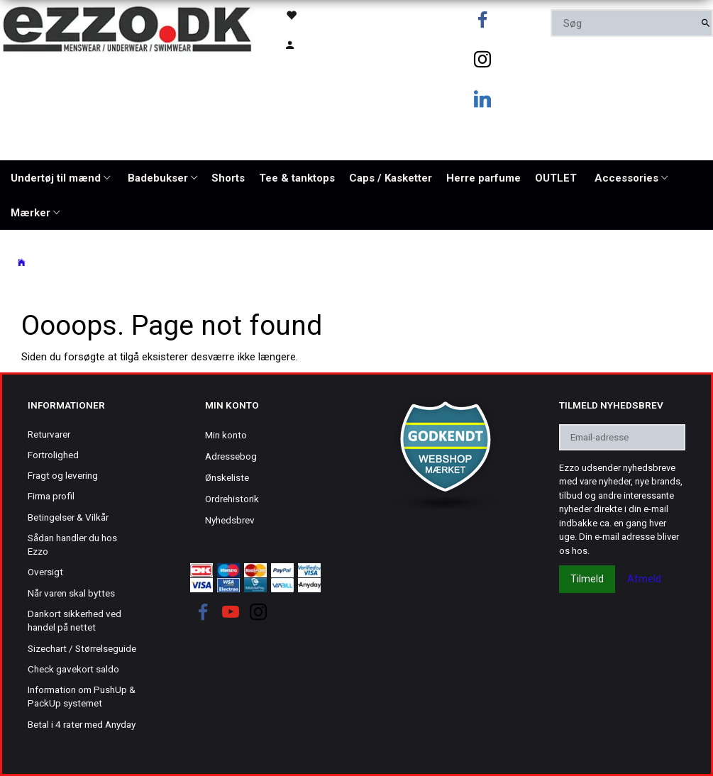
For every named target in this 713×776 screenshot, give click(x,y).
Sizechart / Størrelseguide (82, 648)
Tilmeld (587, 578)
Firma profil (51, 495)
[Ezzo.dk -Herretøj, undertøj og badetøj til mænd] (127, 28)
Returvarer (49, 434)
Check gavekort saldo (73, 669)
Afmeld (644, 578)
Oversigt (45, 571)
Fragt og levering (63, 475)
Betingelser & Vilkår (68, 517)
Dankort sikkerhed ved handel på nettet (74, 620)
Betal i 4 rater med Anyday (82, 724)
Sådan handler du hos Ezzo (72, 544)
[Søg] (705, 23)
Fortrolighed (53, 454)
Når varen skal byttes (71, 593)
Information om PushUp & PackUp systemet (82, 696)
